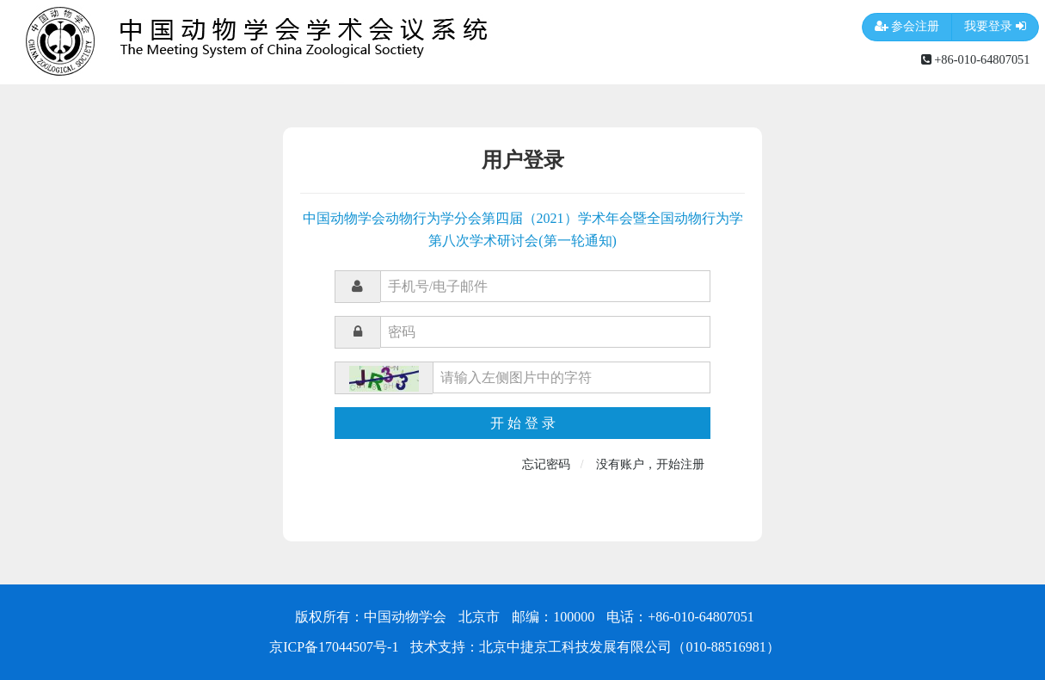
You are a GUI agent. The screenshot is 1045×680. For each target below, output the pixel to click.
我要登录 (995, 27)
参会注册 (907, 27)
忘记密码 (546, 464)
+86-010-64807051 (975, 59)
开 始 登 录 (523, 423)
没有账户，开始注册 (650, 464)
